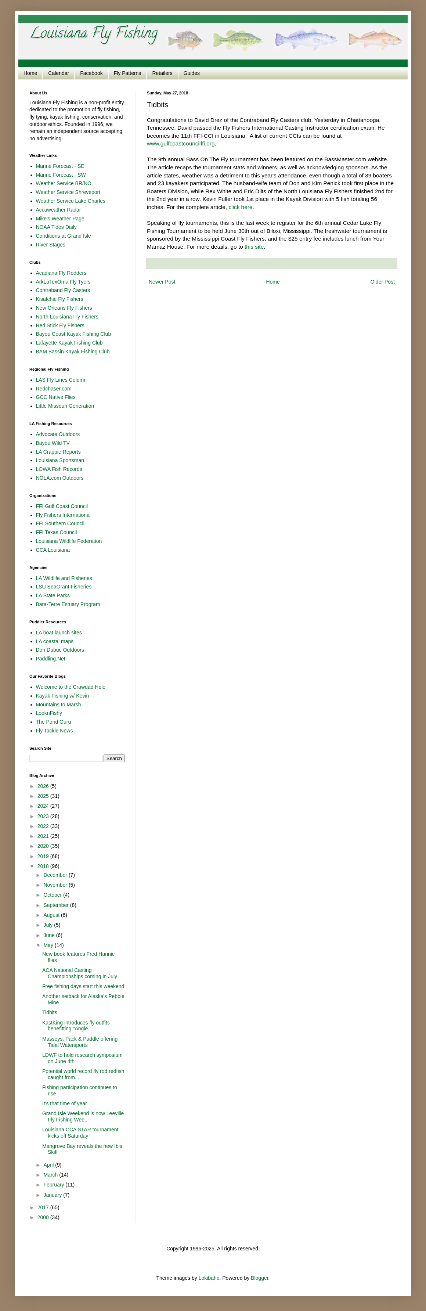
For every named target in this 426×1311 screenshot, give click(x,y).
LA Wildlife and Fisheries (64, 578)
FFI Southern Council (60, 523)
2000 (43, 1217)
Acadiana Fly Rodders (61, 273)
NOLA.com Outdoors (60, 478)
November (55, 885)
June (49, 935)
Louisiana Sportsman (60, 460)
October (53, 895)
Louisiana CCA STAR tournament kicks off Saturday (80, 1133)
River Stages (50, 245)
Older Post (383, 282)
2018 (43, 866)
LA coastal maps (55, 641)
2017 (43, 1207)
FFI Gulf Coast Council (62, 506)
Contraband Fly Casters (63, 290)
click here (240, 207)
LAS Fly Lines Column (61, 380)
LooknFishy (49, 713)
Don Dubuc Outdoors (60, 650)
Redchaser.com (54, 389)
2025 (43, 796)
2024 (43, 806)
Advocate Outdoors (58, 434)
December (55, 875)
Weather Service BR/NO (63, 183)
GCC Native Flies (56, 397)
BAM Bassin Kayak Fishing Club (73, 351)
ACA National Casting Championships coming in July (79, 973)
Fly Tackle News (54, 731)
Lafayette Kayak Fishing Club (69, 343)
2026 (43, 786)
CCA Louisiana (53, 550)
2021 (43, 836)
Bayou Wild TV (53, 443)
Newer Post (162, 282)
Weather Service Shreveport (68, 192)
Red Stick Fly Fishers (60, 325)
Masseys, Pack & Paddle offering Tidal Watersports (80, 1042)
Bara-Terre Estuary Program (68, 604)
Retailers (162, 73)
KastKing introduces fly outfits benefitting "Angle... (76, 1026)
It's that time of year (64, 1103)
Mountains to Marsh (58, 704)
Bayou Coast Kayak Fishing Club (73, 334)
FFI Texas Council (56, 532)
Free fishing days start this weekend (83, 986)
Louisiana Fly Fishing (93, 34)
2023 (43, 816)
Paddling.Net (50, 659)
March (51, 1175)
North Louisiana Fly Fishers (67, 317)
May (48, 945)
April (49, 1165)
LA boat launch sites (59, 632)
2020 (43, 846)
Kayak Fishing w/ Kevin (62, 696)
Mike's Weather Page (60, 218)
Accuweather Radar (58, 210)
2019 (43, 856)
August (52, 915)
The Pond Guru (53, 722)
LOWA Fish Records (59, 469)
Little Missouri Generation (65, 406)
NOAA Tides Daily (56, 227)
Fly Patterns (127, 73)
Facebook (91, 73)
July (48, 925)
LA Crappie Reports (58, 452)
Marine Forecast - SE (60, 166)
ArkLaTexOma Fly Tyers (63, 282)
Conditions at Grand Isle (63, 236)
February (54, 1185)
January (53, 1195)
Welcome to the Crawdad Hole (71, 687)
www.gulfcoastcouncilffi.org (181, 143)
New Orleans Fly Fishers (64, 308)
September (56, 905)
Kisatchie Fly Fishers (59, 299)
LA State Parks (53, 595)
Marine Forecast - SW (61, 175)
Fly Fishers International (63, 515)
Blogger (259, 1278)
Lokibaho (209, 1278)
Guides (192, 73)
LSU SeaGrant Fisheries (64, 587)
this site (254, 247)
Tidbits (49, 1012)
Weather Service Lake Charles (71, 201)
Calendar (58, 73)
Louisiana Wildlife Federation (69, 541)
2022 (43, 826)
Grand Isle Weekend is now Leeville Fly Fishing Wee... (83, 1116)
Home (30, 73)
